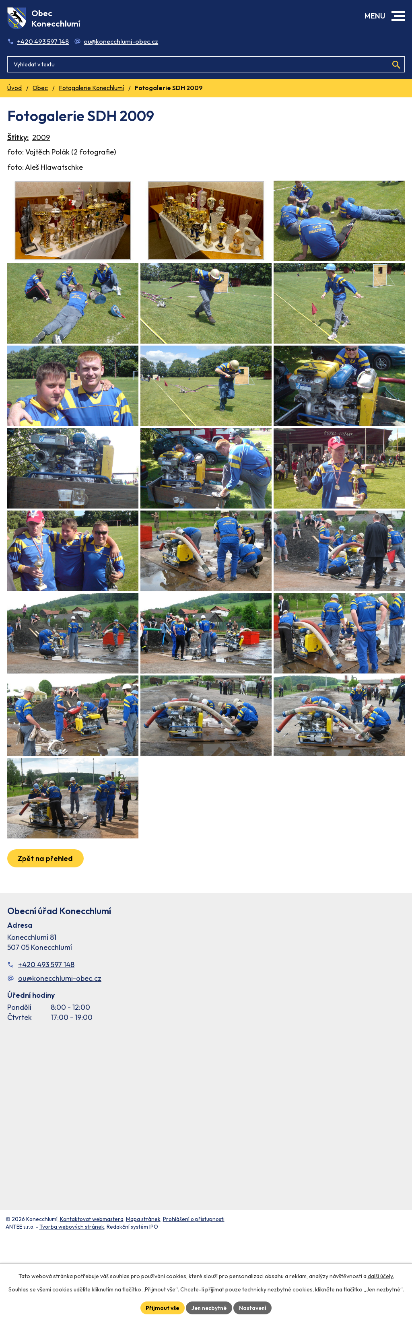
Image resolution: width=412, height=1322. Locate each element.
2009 (41, 137)
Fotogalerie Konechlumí (91, 88)
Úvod (14, 88)
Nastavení (254, 1307)
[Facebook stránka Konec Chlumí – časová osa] (206, 1178)
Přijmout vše (162, 1307)
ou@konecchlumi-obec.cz (121, 41)
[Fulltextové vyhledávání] (206, 62)
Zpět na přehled (45, 922)
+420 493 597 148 (43, 41)
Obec (40, 88)
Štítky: (18, 137)
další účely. (381, 1276)
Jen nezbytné (209, 1307)
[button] (398, 16)
